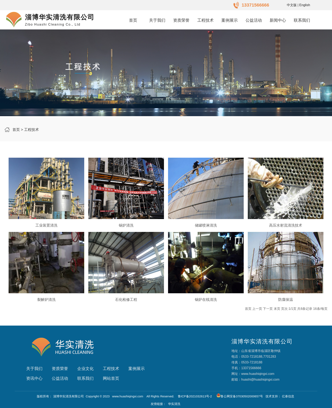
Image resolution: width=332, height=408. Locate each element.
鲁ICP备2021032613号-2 (195, 396)
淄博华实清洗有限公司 (68, 396)
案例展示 (229, 20)
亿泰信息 (288, 396)
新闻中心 (278, 20)
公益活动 (254, 20)
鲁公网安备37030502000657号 (239, 396)
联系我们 (302, 20)
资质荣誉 (181, 20)
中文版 (292, 5)
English (304, 5)
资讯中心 (34, 378)
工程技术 (205, 20)
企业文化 (85, 368)
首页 (133, 20)
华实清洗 (174, 404)
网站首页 (111, 378)
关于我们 (157, 20)
